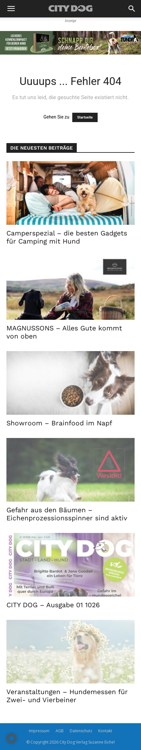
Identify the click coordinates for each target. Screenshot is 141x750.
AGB (60, 731)
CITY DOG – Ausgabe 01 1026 (53, 605)
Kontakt (105, 731)
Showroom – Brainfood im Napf (59, 423)
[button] (11, 8)
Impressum (39, 731)
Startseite (85, 117)
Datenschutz (81, 731)
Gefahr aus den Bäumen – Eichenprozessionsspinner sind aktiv (66, 514)
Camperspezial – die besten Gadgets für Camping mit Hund (66, 237)
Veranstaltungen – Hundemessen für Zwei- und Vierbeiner (67, 696)
